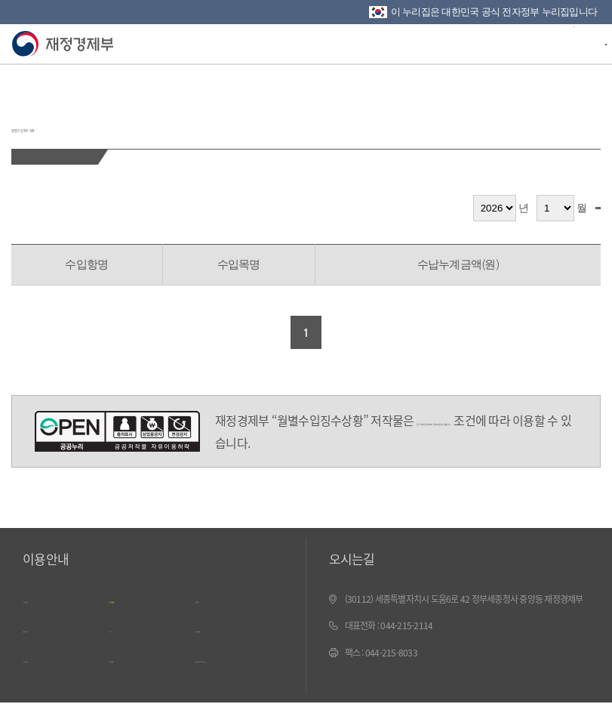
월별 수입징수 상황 (115, 119)
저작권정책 (218, 599)
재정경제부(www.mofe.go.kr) (66, 44)
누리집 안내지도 (56, 654)
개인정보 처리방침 (147, 599)
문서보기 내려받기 (233, 626)
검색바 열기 (562, 42)
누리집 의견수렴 (142, 654)
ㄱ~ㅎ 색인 (131, 626)
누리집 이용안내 (56, 599)
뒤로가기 (20, 82)
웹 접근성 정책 (53, 626)
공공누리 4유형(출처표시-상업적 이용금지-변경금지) (117, 431)
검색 (578, 208)
